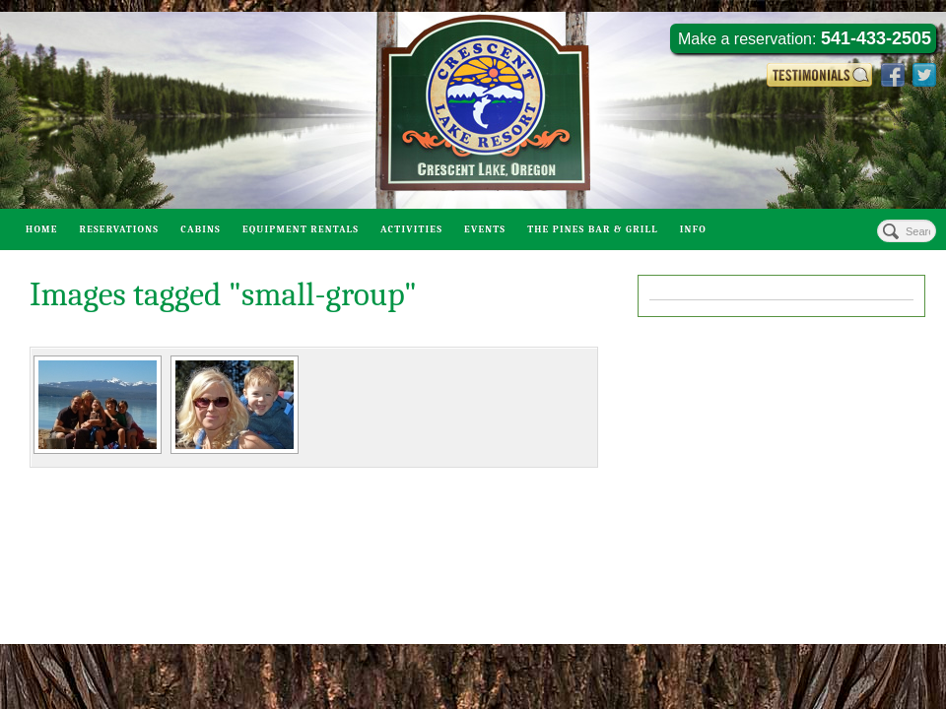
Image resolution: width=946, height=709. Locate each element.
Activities (411, 229)
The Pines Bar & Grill (592, 229)
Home (42, 229)
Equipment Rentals (300, 229)
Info (693, 229)
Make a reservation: (804, 38)
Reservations (120, 229)
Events (485, 229)
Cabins (200, 229)
